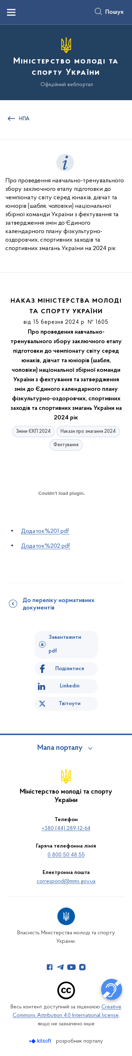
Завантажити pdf (65, 644)
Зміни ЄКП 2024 (33, 431)
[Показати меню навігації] (11, 12)
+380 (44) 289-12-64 (66, 828)
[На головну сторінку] (66, 61)
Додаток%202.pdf (45, 546)
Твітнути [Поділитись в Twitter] (70, 703)
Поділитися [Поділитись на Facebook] (69, 669)
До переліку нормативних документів (58, 604)
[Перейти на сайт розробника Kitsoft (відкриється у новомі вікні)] (41, 1041)
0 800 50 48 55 (66, 855)
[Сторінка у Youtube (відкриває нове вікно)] (71, 967)
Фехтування (66, 445)
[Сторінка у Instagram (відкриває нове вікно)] (82, 967)
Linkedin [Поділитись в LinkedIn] (70, 686)
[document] (61, 518)
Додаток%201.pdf (45, 531)
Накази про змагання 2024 (88, 431)
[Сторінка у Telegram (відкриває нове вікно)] (60, 967)
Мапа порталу (60, 748)
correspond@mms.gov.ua (66, 881)
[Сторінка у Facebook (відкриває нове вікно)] (49, 967)
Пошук (114, 12)
